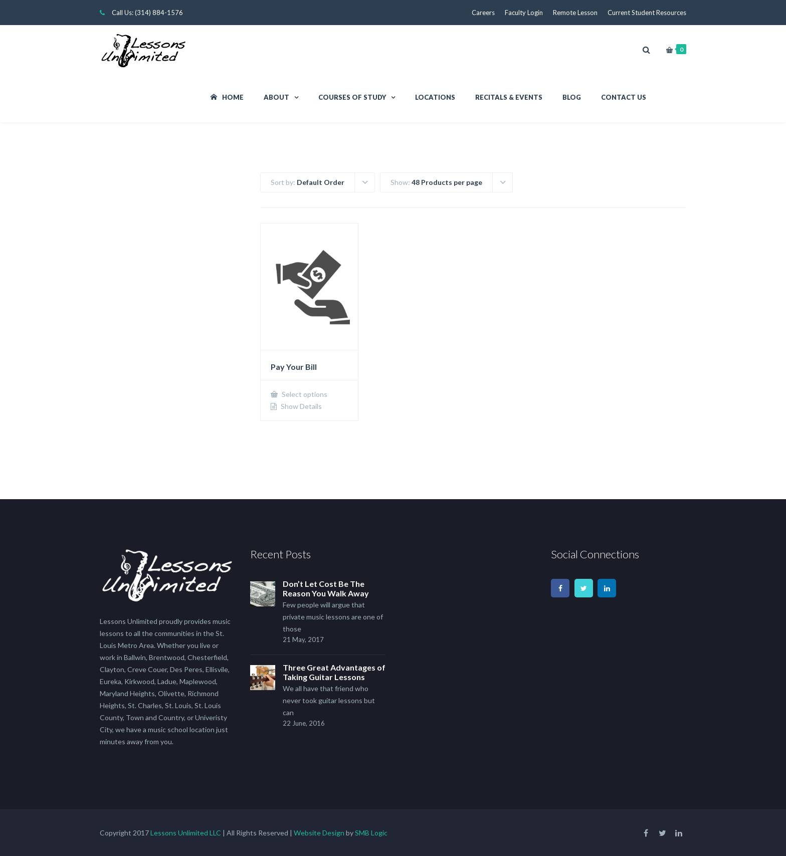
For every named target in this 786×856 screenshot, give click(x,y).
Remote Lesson (575, 13)
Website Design (319, 832)
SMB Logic (371, 832)
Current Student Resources (647, 13)
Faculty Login (524, 13)
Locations (435, 97)
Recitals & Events (508, 97)
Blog (571, 97)
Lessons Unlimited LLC (185, 832)
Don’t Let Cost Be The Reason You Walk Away (326, 588)
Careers (483, 13)
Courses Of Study (352, 97)
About (276, 97)
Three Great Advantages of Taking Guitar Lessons (334, 672)
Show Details (300, 406)
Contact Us (623, 97)
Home (227, 97)
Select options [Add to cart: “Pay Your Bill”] (303, 394)
